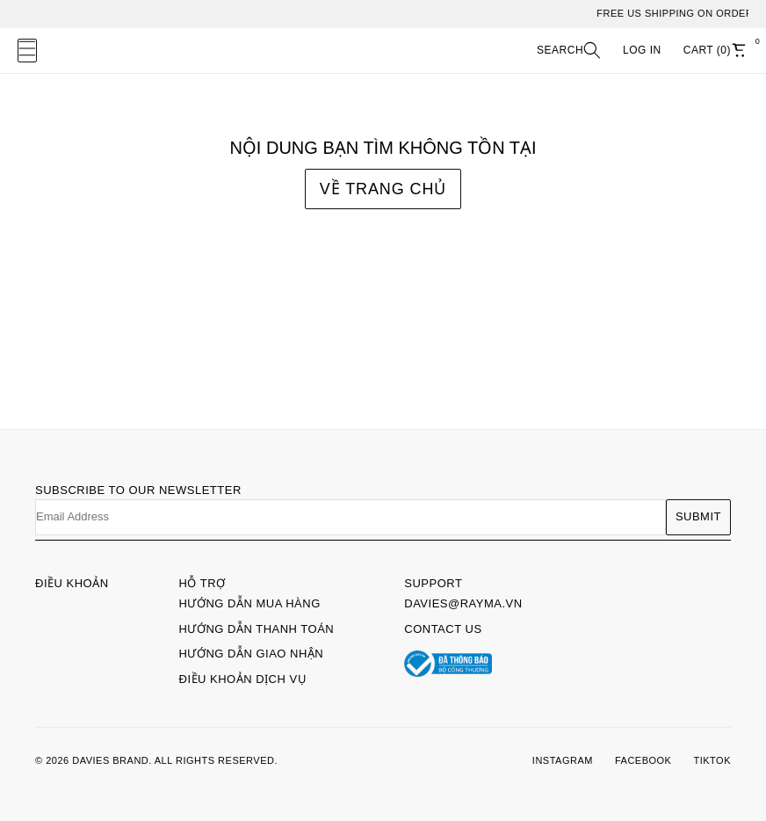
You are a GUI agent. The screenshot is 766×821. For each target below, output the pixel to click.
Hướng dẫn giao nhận (251, 653)
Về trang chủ (383, 189)
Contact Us (442, 629)
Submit (698, 516)
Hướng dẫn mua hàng (250, 603)
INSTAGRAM (562, 760)
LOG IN (642, 50)
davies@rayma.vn (463, 603)
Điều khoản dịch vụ (243, 679)
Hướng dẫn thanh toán (257, 629)
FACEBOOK (643, 760)
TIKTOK (712, 760)
